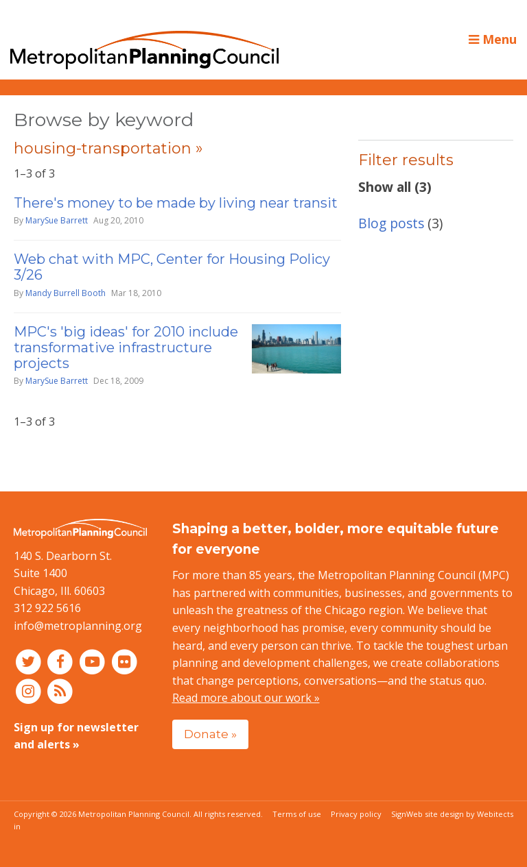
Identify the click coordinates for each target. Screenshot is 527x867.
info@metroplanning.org (78, 625)
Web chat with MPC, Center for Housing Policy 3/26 (172, 267)
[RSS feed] (60, 690)
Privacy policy (356, 814)
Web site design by (459, 814)
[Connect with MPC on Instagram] (30, 690)
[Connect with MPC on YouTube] (94, 661)
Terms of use (296, 814)
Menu (493, 39)
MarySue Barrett (56, 220)
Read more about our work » (246, 697)
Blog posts (391, 223)
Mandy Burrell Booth (65, 293)
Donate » (210, 733)
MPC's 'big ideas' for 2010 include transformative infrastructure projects (126, 347)
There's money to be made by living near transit (176, 203)
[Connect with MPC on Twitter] (30, 661)
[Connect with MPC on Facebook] (62, 661)
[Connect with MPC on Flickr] (124, 661)
